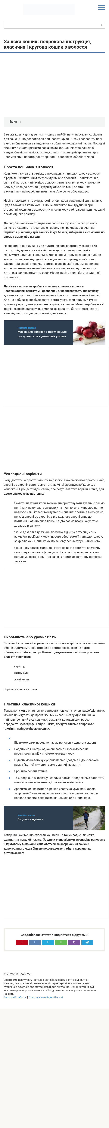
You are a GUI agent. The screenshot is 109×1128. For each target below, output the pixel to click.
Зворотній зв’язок (15, 997)
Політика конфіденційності (46, 997)
